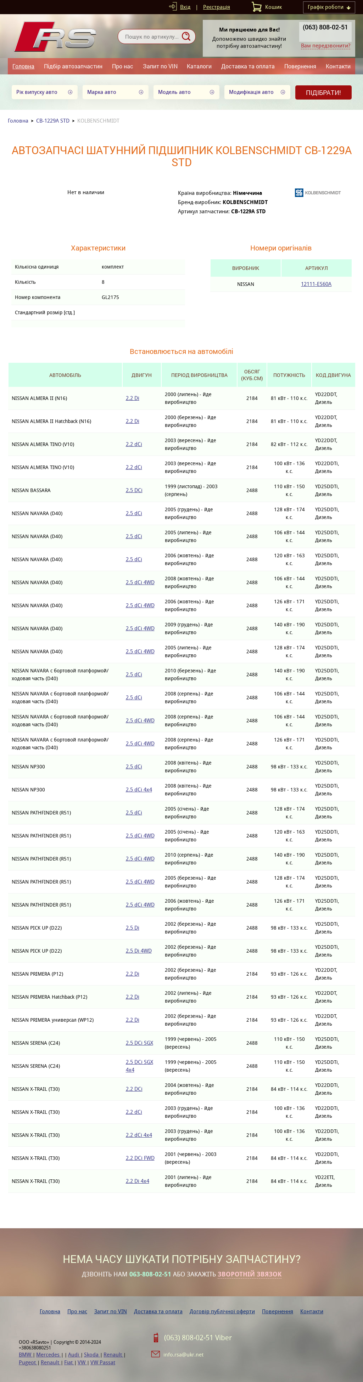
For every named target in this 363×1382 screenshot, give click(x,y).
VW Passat (102, 1362)
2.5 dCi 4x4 (139, 789)
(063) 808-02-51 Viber (198, 1338)
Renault (113, 1354)
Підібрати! (323, 92)
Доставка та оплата (248, 66)
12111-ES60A (316, 284)
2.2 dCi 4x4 (139, 1135)
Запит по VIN (160, 66)
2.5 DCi (134, 490)
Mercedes (48, 1354)
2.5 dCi (134, 513)
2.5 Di (132, 927)
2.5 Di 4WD (139, 950)
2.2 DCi (134, 1088)
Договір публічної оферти (222, 1311)
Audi (74, 1354)
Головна (23, 66)
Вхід (185, 7)
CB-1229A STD (52, 120)
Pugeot (28, 1362)
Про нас (122, 66)
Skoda (92, 1354)
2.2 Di (132, 398)
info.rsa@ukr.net (183, 1354)
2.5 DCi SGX (139, 1042)
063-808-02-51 (150, 1274)
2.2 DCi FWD (140, 1158)
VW (82, 1362)
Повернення (300, 66)
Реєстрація (216, 7)
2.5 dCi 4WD (140, 582)
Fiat (69, 1362)
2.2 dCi (134, 444)
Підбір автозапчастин (73, 66)
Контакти (338, 66)
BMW (26, 1354)
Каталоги (199, 66)
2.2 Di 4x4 (137, 1181)
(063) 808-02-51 (325, 27)
